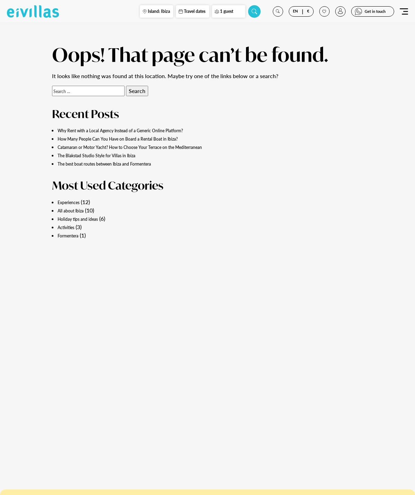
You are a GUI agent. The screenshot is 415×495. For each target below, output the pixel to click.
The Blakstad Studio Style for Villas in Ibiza (109, 155)
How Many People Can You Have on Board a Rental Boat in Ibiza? (137, 138)
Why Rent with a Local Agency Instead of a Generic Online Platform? (141, 130)
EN (293, 13)
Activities (69, 227)
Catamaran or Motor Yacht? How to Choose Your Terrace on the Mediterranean (154, 146)
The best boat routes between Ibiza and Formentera (120, 163)
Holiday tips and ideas (84, 218)
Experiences (72, 202)
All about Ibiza (75, 210)
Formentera (72, 235)
